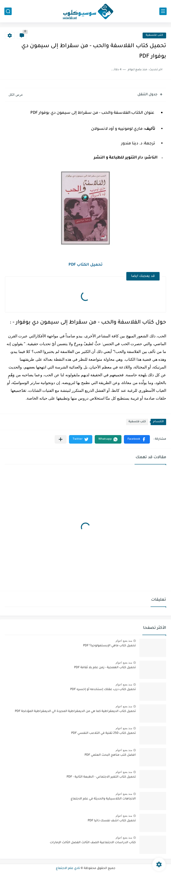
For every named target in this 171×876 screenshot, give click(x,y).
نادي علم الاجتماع (68, 868)
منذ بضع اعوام (124, 640)
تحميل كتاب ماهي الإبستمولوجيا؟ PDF (109, 646)
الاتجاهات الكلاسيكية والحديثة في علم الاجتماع (103, 799)
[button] (137, 439)
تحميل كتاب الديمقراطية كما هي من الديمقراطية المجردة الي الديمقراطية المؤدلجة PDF (75, 711)
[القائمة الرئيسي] (163, 11)
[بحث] (8, 11)
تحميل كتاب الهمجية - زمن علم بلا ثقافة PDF (105, 667)
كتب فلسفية (154, 35)
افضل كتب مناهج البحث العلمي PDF (110, 755)
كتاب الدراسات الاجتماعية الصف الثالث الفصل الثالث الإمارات (93, 842)
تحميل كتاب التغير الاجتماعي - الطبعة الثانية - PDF (101, 777)
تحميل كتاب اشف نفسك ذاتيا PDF (112, 821)
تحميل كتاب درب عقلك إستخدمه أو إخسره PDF (103, 689)
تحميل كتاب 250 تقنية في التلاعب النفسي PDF (103, 733)
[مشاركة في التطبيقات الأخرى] (61, 439)
